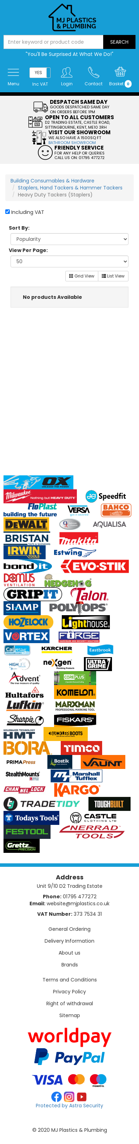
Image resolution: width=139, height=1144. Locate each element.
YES (38, 72)
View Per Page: (28, 250)
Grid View (81, 276)
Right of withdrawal (69, 1003)
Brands (69, 964)
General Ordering (69, 929)
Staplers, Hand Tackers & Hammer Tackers (70, 187)
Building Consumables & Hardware (52, 180)
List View (113, 276)
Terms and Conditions (69, 979)
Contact (93, 84)
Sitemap (69, 1015)
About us (69, 952)
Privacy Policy (69, 991)
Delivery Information (69, 940)
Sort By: (19, 227)
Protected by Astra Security (69, 1105)
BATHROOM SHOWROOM (72, 142)
